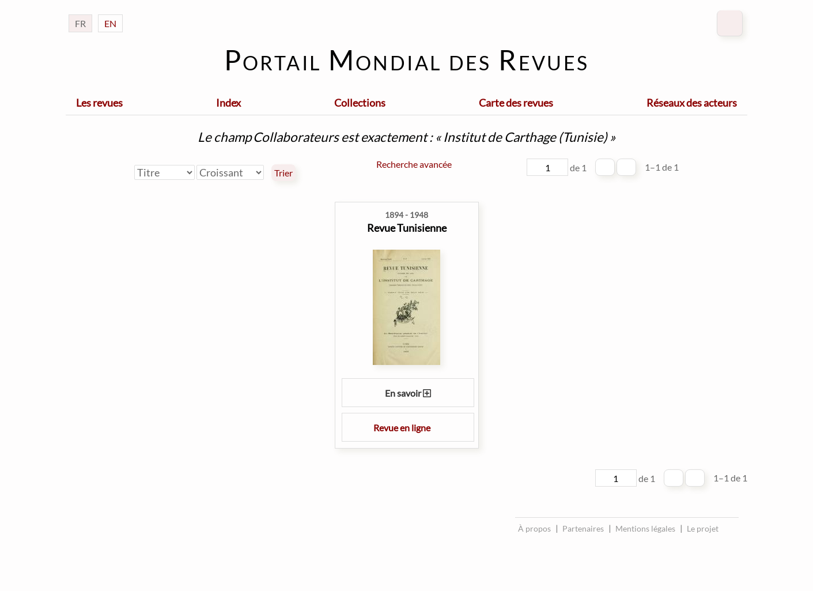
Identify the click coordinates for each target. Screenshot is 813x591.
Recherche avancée (414, 164)
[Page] (547, 167)
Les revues (99, 102)
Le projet (703, 528)
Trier (283, 173)
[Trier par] (164, 172)
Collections (359, 102)
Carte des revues (516, 102)
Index (228, 102)
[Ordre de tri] (230, 172)
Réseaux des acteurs (691, 102)
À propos (534, 528)
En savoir (408, 392)
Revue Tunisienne (407, 227)
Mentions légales (645, 528)
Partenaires (583, 528)
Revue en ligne (408, 427)
